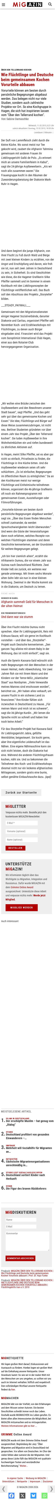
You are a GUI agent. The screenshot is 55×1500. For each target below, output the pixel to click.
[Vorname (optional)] (22, 831)
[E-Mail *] (22, 823)
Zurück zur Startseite (21, 792)
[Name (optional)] (22, 839)
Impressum (35, 1481)
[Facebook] (18, 1496)
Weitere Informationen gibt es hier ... (19, 1425)
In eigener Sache (15, 1478)
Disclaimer (48, 1481)
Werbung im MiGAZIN (36, 1478)
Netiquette (22, 1481)
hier (13, 1389)
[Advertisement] (27, 37)
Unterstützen (8, 1481)
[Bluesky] (40, 1496)
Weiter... (24, 1465)
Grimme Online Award (22, 887)
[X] (29, 1496)
